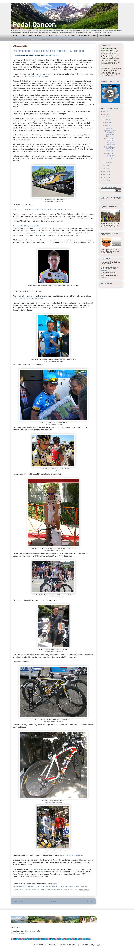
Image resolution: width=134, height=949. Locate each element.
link (43, 235)
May (106, 120)
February (108, 128)
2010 (105, 180)
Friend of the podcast (26, 219)
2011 (105, 177)
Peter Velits (23, 889)
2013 (105, 171)
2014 (105, 169)
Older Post (89, 901)
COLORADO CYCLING (68, 35)
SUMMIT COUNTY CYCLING (87, 35)
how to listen (39, 233)
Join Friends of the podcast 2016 (26, 226)
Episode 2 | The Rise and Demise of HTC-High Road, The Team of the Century (42, 209)
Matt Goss (80, 886)
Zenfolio (103, 277)
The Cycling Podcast (33, 60)
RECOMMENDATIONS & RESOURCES (53, 39)
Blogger (97, 945)
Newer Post (18, 901)
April (106, 122)
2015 (105, 166)
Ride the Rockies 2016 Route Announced (109, 148)
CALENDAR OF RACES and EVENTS (31, 35)
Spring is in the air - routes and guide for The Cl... (110, 133)
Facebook (104, 270)
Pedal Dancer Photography (76, 39)
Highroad (58, 886)
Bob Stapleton (36, 886)
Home (54, 901)
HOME (15, 35)
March (107, 125)
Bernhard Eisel (24, 886)
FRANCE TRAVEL (18, 39)
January (107, 162)
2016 (105, 114)
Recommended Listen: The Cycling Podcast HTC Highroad (110, 141)
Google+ (103, 274)
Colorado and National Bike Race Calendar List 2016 (110, 156)
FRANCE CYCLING (32, 39)
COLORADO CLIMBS (52, 35)
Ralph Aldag (41, 889)
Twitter (117, 267)
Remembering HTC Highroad (36, 76)
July (106, 117)
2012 (105, 174)
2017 (105, 111)
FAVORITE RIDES (104, 35)
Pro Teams (32, 889)
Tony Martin (68, 889)
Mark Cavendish (69, 886)
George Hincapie (48, 886)
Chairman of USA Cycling (38, 869)
